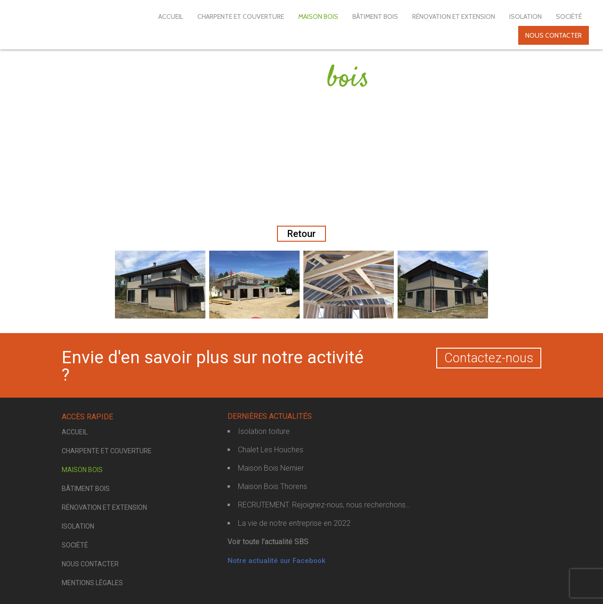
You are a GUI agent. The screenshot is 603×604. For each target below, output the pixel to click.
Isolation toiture (264, 431)
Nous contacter (553, 35)
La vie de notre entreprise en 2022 (294, 523)
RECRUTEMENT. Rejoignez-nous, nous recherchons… (324, 504)
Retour (301, 233)
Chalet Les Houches (270, 449)
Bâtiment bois (375, 16)
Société (569, 16)
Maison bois (318, 16)
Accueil (170, 16)
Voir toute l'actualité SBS (268, 541)
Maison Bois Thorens (272, 486)
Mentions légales (92, 583)
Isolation (525, 16)
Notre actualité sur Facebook (277, 560)
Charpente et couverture (240, 16)
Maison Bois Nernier (271, 468)
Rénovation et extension (453, 16)
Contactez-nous (488, 358)
